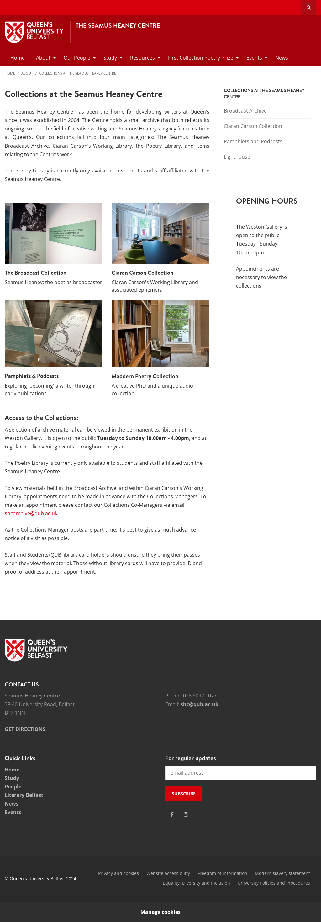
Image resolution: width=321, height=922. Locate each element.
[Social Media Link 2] (186, 814)
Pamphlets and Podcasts (253, 141)
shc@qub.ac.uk (199, 704)
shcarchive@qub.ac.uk (31, 513)
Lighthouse (237, 156)
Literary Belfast (24, 795)
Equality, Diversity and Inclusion (196, 883)
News (11, 803)
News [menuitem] (281, 57)
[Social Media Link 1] (172, 814)
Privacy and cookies (118, 873)
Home (10, 73)
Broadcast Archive (245, 110)
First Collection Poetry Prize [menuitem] (200, 57)
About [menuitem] (43, 57)
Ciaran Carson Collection (253, 126)
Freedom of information (222, 873)
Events (13, 812)
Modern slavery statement (282, 873)
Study (12, 778)
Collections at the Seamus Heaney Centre (77, 73)
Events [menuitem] (254, 57)
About (27, 73)
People (13, 786)
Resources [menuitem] (142, 57)
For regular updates (190, 758)
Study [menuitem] (110, 57)
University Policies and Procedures (274, 883)
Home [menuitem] (17, 57)
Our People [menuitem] (77, 57)
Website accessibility (168, 873)
